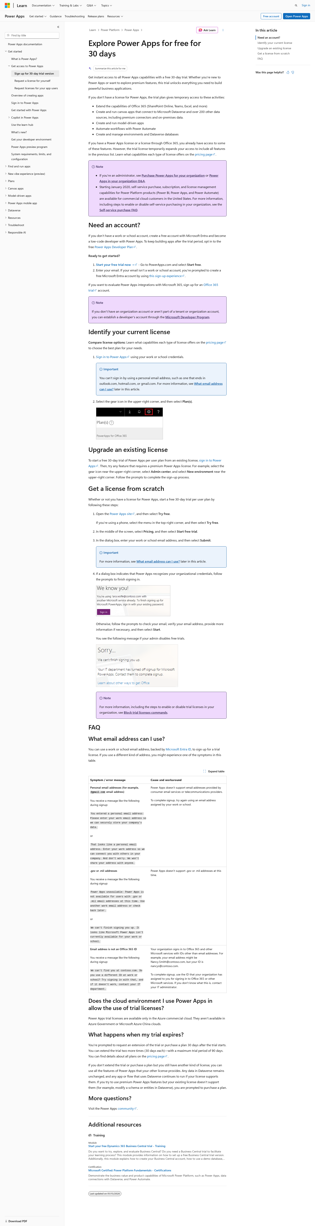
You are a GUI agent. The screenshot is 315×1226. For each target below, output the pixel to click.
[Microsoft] (7, 5)
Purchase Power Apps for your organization (173, 175)
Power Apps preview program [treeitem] (29, 147)
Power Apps (132, 30)
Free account (271, 16)
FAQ (260, 58)
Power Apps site (121, 514)
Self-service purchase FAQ (118, 210)
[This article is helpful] (287, 72)
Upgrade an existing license (274, 48)
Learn (92, 30)
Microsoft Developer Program (187, 317)
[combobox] (32, 35)
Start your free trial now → (115, 264)
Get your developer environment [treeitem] (31, 139)
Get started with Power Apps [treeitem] (28, 110)
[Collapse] (58, 27)
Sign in (306, 5)
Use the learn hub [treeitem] (22, 125)
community (126, 1108)
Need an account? (269, 37)
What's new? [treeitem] (19, 132)
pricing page (203, 154)
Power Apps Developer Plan (114, 247)
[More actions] (223, 30)
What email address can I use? (158, 561)
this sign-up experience (165, 276)
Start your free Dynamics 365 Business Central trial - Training (126, 1146)
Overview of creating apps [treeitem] (27, 95)
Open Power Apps (296, 16)
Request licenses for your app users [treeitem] (36, 88)
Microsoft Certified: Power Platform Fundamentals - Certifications (129, 1170)
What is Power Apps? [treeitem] (24, 59)
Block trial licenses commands (145, 712)
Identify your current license (275, 43)
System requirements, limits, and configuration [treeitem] (31, 156)
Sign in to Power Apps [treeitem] (24, 103)
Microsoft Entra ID (178, 749)
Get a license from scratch (274, 53)
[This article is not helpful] (292, 72)
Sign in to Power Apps (111, 357)
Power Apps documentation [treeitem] (25, 44)
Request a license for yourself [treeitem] (32, 81)
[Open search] (296, 5)
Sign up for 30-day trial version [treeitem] (34, 73)
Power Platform (110, 30)
